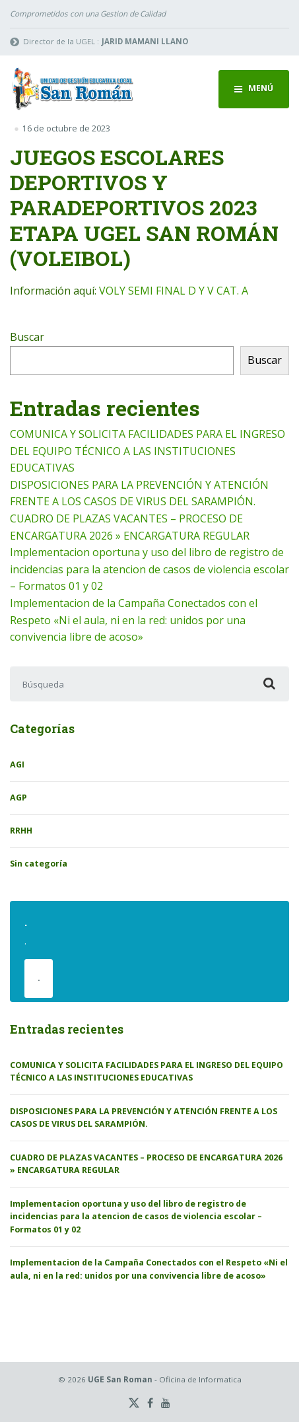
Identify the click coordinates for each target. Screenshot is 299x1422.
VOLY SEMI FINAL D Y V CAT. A (173, 290)
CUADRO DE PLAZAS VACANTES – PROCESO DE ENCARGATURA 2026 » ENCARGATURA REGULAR (146, 1164)
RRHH (21, 830)
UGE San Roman (120, 1379)
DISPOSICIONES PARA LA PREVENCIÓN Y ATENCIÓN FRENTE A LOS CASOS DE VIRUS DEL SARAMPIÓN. (143, 1118)
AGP (18, 797)
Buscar (27, 337)
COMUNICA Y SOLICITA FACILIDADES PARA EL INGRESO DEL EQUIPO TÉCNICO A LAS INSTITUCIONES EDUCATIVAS (147, 451)
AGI (17, 764)
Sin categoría (38, 863)
